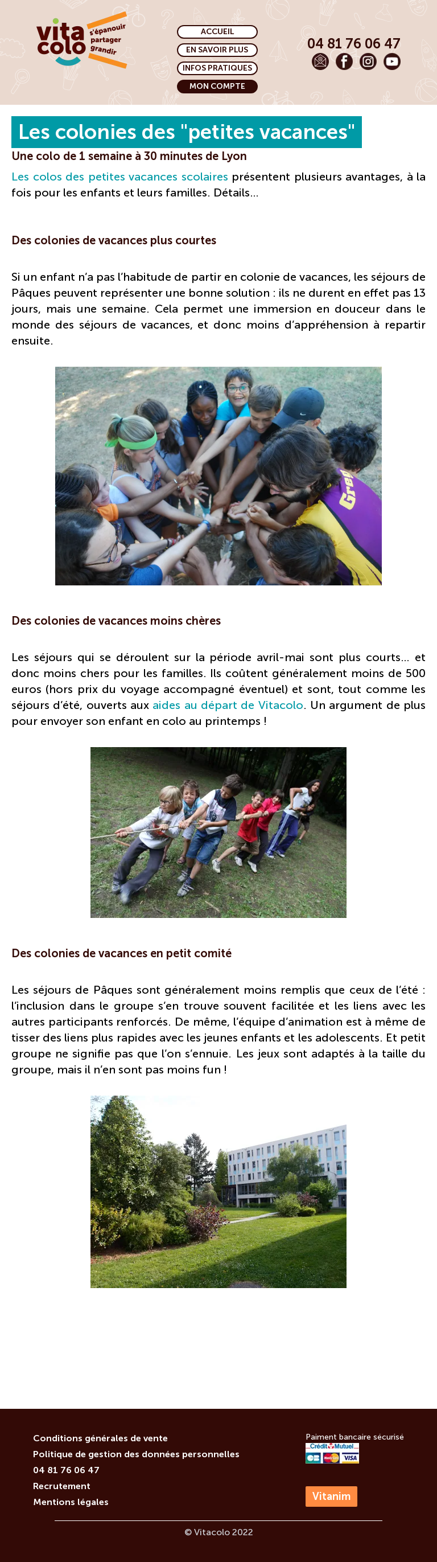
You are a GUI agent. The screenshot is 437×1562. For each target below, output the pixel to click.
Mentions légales (71, 1502)
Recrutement (61, 1486)
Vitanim (331, 1496)
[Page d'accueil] (81, 40)
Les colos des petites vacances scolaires (119, 176)
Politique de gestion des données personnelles (136, 1454)
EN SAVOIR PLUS (217, 50)
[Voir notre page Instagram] (368, 61)
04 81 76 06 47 (66, 1470)
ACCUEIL (217, 31)
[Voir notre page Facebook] (344, 61)
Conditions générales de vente (100, 1438)
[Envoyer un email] (320, 61)
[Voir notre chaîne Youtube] (392, 61)
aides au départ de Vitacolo (227, 705)
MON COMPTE (217, 86)
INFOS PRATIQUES (217, 68)
